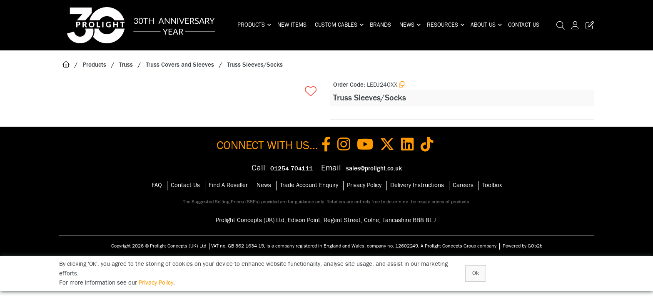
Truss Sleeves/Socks (255, 64)
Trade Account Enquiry (309, 185)
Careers (463, 185)
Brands (380, 25)
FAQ (157, 185)
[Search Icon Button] (560, 25)
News (406, 25)
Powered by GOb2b (522, 246)
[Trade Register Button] (588, 25)
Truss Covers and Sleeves (180, 64)
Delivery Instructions (417, 185)
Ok (475, 273)
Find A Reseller (228, 185)
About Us (483, 25)
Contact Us (523, 25)
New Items (292, 25)
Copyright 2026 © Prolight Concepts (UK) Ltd (158, 246)
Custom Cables (336, 25)
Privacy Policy (364, 185)
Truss (126, 64)
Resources (442, 25)
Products (251, 25)
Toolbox (492, 185)
